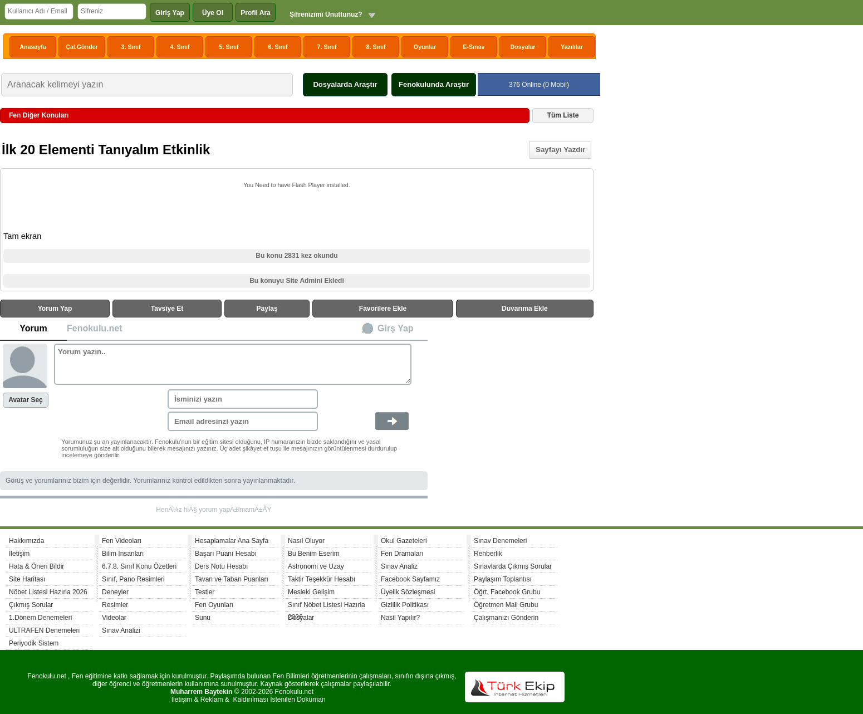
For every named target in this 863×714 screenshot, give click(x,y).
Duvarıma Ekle (525, 308)
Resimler (115, 605)
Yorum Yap (55, 308)
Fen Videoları (121, 541)
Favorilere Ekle (382, 308)
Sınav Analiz (399, 566)
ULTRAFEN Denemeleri (44, 630)
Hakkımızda (26, 541)
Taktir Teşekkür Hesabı (321, 579)
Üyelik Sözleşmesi (408, 592)
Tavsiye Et (167, 308)
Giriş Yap (169, 13)
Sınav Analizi (121, 630)
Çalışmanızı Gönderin (506, 618)
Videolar (114, 618)
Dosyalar (522, 46)
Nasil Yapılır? (400, 618)
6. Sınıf (278, 46)
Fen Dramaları (402, 553)
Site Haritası (27, 579)
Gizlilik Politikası (405, 605)
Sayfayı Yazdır (560, 149)
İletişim (19, 553)
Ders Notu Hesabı (221, 566)
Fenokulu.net (94, 328)
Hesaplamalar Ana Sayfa (231, 541)
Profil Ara (256, 13)
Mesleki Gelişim (311, 592)
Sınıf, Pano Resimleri (133, 579)
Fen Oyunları (214, 605)
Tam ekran (22, 236)
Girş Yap (395, 328)
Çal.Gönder (81, 46)
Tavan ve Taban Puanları (231, 579)
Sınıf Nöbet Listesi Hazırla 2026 (326, 606)
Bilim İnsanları (123, 553)
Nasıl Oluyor (306, 541)
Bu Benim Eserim (314, 553)
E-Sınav (473, 46)
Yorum (33, 328)
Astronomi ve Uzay (316, 566)
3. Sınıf (131, 46)
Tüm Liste (563, 115)
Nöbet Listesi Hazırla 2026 (48, 592)
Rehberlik (488, 553)
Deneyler (115, 592)
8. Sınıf (376, 46)
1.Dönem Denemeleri (40, 618)
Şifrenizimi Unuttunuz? (326, 14)
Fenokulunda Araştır (434, 84)
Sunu (202, 618)
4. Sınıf (180, 46)
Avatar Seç (25, 400)
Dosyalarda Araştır (345, 84)
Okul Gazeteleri (404, 541)
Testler (204, 592)
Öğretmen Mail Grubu (506, 605)
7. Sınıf (327, 46)
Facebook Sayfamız (410, 579)
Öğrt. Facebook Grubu (507, 592)
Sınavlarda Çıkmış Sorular (513, 566)
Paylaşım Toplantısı (503, 579)
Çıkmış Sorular (31, 605)
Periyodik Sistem (33, 643)
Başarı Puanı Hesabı (226, 553)
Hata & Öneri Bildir (36, 566)
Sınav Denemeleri (500, 541)
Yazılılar (572, 46)
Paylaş (267, 308)
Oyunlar (425, 46)
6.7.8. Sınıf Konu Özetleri (139, 566)
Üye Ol (212, 13)
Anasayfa (32, 46)
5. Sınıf (229, 46)
